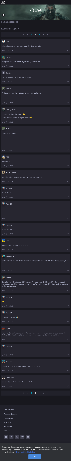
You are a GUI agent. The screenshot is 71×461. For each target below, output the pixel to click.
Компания (8, 427)
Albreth (8, 278)
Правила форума (10, 414)
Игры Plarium (9, 410)
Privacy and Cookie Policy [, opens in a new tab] (24, 452)
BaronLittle (10, 256)
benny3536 (10, 377)
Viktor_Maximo (11, 110)
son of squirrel (11, 173)
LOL (3, 351)
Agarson (9, 329)
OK (35, 456)
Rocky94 (9, 188)
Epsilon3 (9, 57)
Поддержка (8, 418)
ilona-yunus (10, 362)
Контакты (7, 422)
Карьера (7, 431)
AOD (7, 157)
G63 (7, 42)
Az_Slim (8, 89)
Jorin (7, 241)
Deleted (8, 73)
